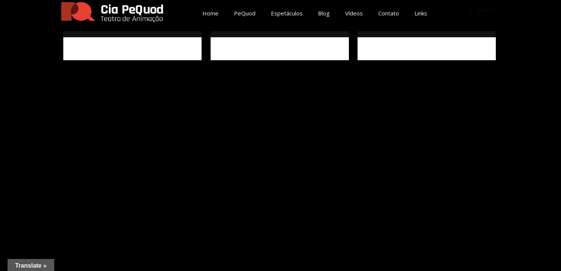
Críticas (376, 48)
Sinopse (82, 48)
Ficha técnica (237, 48)
